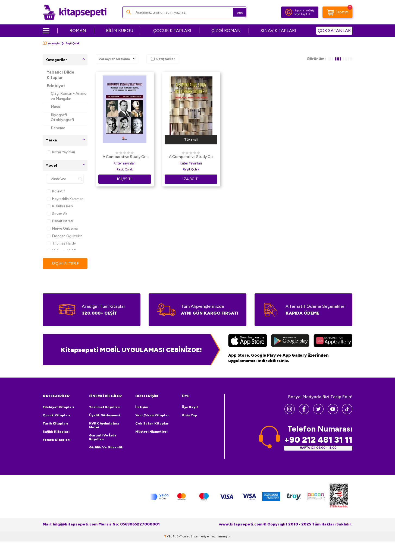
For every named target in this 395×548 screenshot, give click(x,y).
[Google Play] (290, 341)
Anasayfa (51, 43)
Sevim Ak (57, 214)
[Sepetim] (337, 12)
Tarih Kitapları (55, 424)
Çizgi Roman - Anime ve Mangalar (68, 96)
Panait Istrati (60, 221)
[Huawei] (333, 341)
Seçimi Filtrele (65, 263)
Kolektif (56, 191)
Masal (56, 106)
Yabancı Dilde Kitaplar (60, 75)
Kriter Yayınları (61, 152)
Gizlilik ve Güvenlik (106, 447)
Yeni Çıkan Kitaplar (152, 415)
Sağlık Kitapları (56, 432)
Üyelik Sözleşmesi (104, 415)
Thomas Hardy (61, 243)
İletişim (141, 407)
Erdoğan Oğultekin (64, 236)
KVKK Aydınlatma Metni (104, 425)
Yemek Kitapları (56, 440)
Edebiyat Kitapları (58, 407)
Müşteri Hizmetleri (151, 432)
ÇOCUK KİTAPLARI (172, 30)
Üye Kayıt (190, 407)
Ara (234, 12)
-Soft (170, 537)
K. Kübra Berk (60, 206)
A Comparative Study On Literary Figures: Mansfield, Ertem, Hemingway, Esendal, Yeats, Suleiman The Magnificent (124, 157)
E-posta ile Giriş (304, 10)
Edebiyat (56, 85)
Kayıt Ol (306, 14)
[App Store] (247, 341)
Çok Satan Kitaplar (152, 424)
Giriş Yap (189, 415)
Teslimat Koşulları (104, 407)
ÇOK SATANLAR (334, 30)
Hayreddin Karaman (65, 199)
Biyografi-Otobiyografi (62, 117)
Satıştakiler (163, 59)
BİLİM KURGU (119, 30)
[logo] (75, 12)
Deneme (58, 128)
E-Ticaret (183, 537)
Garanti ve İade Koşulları (103, 437)
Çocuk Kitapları (56, 415)
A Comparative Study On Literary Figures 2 (191, 157)
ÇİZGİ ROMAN (226, 30)
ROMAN (78, 30)
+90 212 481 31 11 (318, 440)
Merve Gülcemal (63, 228)
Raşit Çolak (125, 169)
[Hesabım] (288, 12)
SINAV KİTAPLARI (278, 30)
